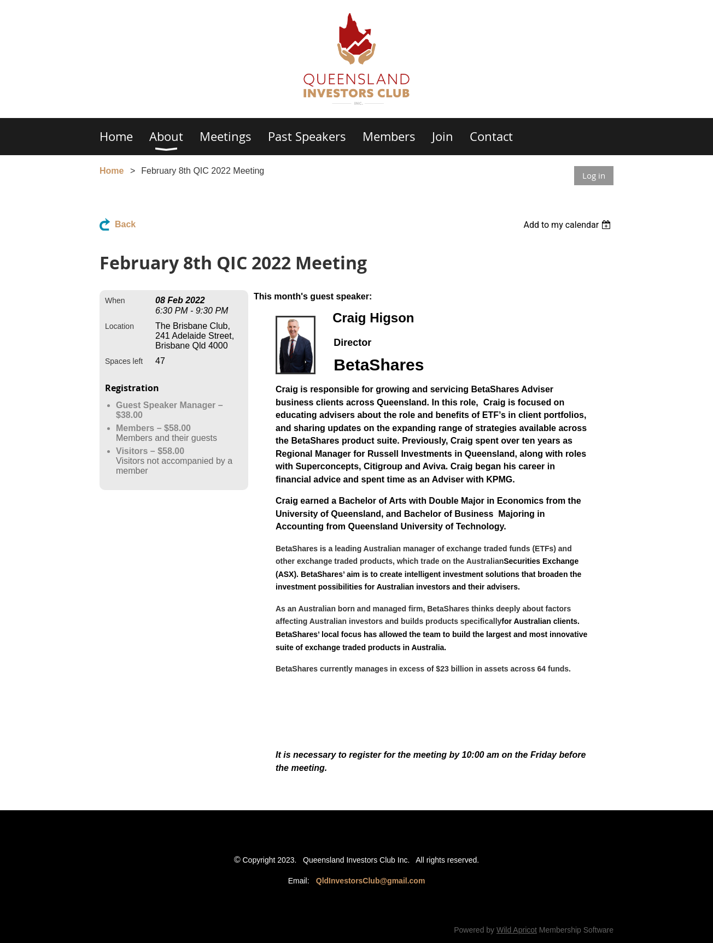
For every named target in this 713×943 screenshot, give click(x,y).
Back (125, 224)
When (115, 300)
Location (119, 326)
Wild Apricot (516, 930)
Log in (593, 175)
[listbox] (568, 225)
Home (112, 170)
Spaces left (124, 361)
